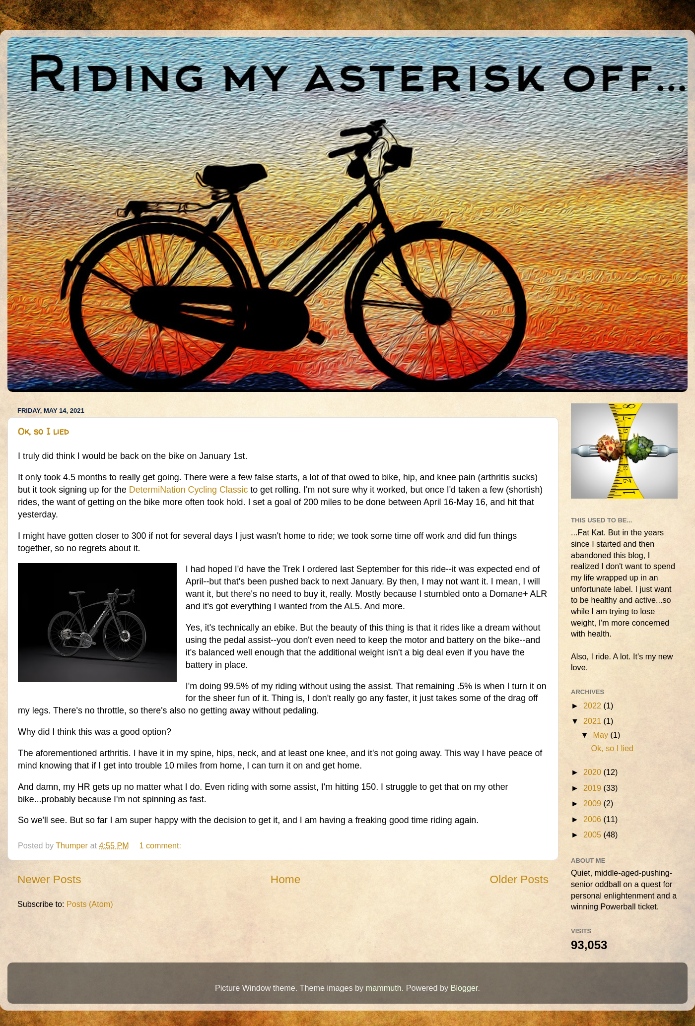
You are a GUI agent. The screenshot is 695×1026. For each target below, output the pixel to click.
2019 (593, 787)
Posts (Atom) (90, 903)
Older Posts (519, 879)
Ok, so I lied (43, 431)
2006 (593, 819)
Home (285, 879)
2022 (593, 705)
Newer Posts (49, 879)
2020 (593, 772)
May (601, 734)
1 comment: (161, 845)
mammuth (384, 987)
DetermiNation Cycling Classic (188, 490)
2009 (593, 803)
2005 (593, 834)
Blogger (464, 987)
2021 (593, 720)
